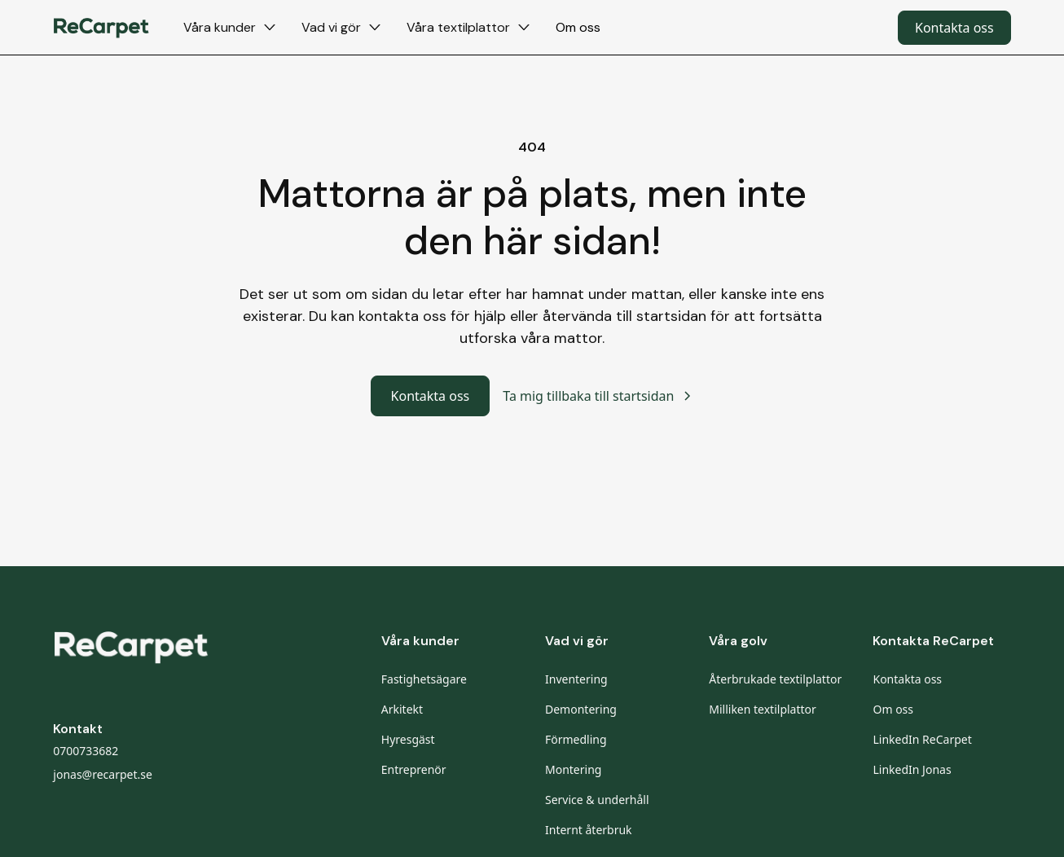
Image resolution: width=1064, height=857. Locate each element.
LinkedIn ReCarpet (922, 739)
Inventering (576, 679)
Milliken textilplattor (762, 709)
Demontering (581, 709)
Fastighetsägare (424, 679)
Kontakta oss (954, 28)
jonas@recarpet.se (102, 774)
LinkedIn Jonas (912, 769)
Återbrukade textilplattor (775, 679)
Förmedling (576, 739)
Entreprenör (413, 769)
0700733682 (85, 750)
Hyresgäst (408, 739)
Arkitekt (402, 709)
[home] (102, 26)
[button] (229, 27)
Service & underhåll (597, 799)
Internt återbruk (588, 829)
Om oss (578, 27)
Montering (573, 769)
